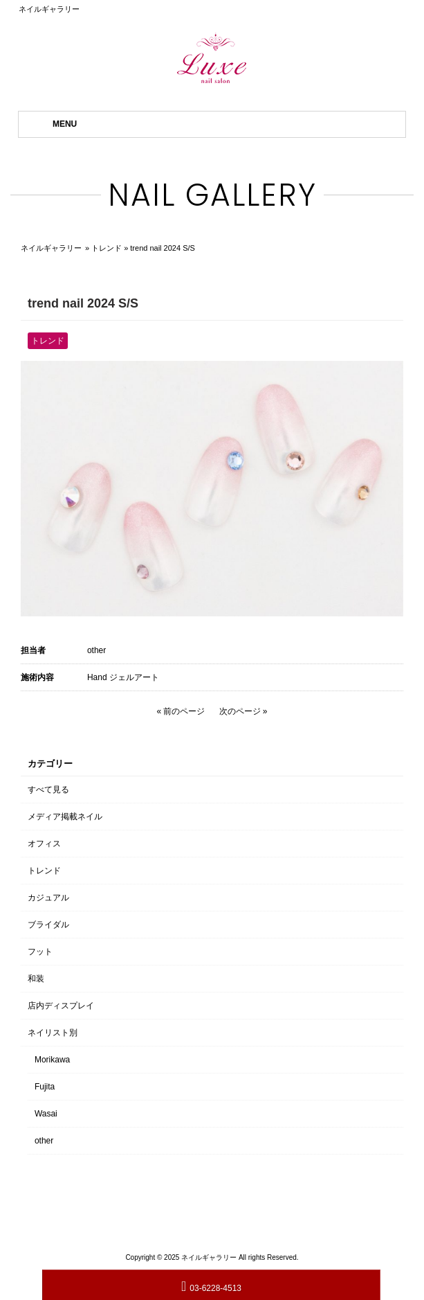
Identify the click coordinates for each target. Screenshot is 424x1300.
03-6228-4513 (211, 1285)
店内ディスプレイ (61, 1005)
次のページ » (243, 711)
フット (40, 951)
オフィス (44, 843)
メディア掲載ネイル (65, 816)
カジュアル (48, 897)
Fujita (45, 1087)
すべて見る (48, 789)
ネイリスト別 (52, 1033)
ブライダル (48, 924)
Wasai (46, 1114)
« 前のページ (180, 711)
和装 (36, 978)
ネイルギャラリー (51, 248)
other (96, 650)
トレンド (106, 248)
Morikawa (52, 1060)
